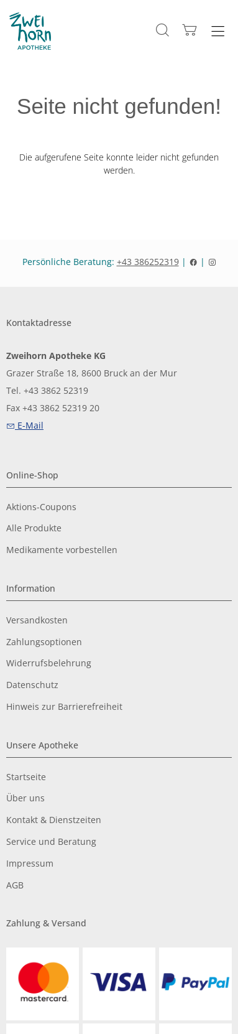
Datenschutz (32, 685)
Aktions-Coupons (41, 507)
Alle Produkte (34, 528)
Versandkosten (37, 620)
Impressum (29, 864)
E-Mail (24, 425)
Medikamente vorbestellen (61, 550)
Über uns (25, 798)
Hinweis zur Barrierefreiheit (64, 707)
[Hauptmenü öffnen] (218, 31)
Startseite (26, 777)
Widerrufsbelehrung (48, 663)
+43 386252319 (148, 262)
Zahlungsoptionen (44, 642)
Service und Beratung (51, 842)
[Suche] (162, 30)
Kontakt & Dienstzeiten (53, 820)
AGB (15, 885)
